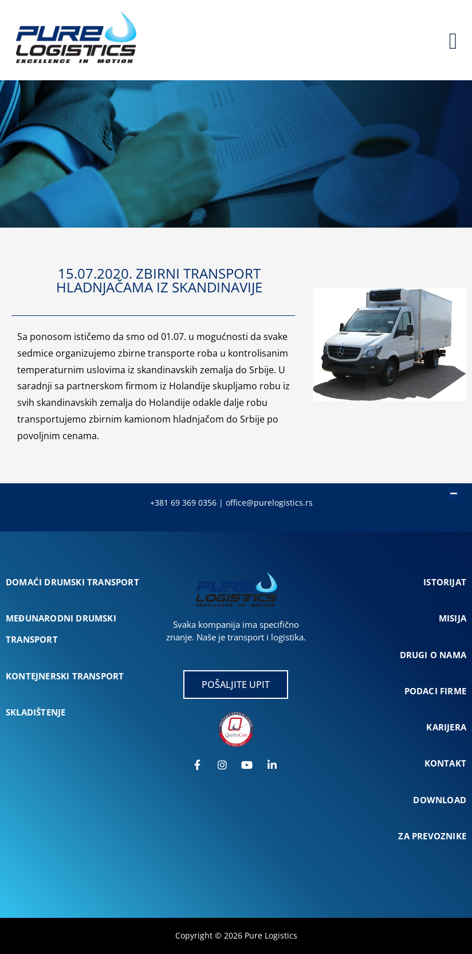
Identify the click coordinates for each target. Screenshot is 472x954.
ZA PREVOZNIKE (432, 836)
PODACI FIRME (435, 691)
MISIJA (452, 618)
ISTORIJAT (444, 582)
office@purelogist (259, 502)
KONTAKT (445, 763)
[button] (230, 487)
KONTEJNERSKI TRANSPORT (65, 676)
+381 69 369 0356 (183, 502)
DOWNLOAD (439, 800)
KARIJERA (446, 727)
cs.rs (303, 502)
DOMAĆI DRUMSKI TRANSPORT (72, 582)
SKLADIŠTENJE (35, 712)
